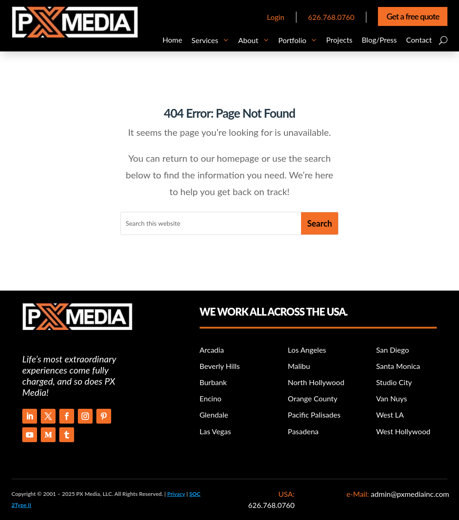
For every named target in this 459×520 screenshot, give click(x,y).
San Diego (392, 349)
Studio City (394, 382)
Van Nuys (391, 398)
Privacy (176, 493)
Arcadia (212, 349)
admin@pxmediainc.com (409, 493)
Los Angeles (307, 349)
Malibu (299, 365)
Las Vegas (215, 431)
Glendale (214, 414)
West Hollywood (403, 431)
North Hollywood (316, 382)
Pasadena (303, 431)
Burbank (213, 382)
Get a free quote (412, 16)
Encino (210, 398)
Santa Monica (398, 365)
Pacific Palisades (314, 414)
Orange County (312, 398)
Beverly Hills (220, 365)
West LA (390, 414)
